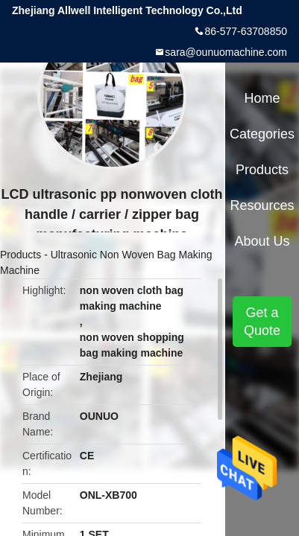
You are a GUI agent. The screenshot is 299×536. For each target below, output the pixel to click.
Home (262, 98)
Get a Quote (262, 321)
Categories (262, 134)
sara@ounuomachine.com (226, 52)
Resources (262, 205)
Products (20, 255)
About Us (262, 241)
